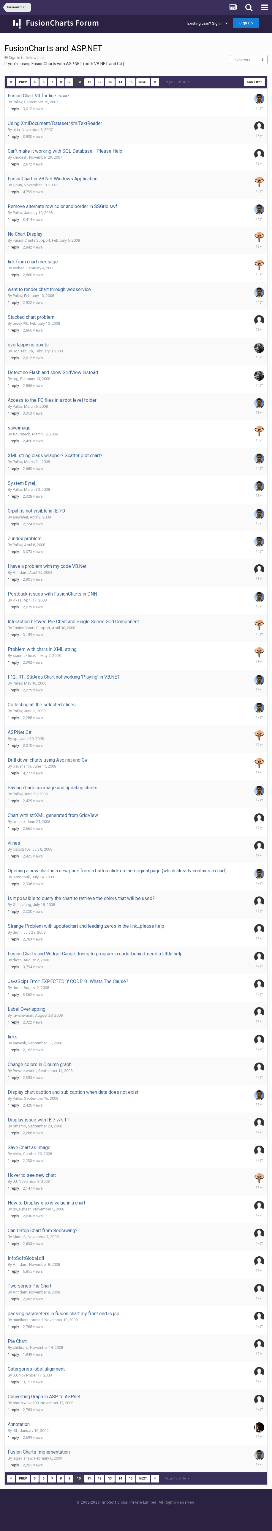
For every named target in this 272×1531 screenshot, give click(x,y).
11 (89, 82)
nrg (15, 378)
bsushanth (22, 766)
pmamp (19, 1126)
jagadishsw (22, 1458)
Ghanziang (22, 904)
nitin (16, 129)
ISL (15, 1430)
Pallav (17, 102)
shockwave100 (26, 1403)
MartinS (19, 1237)
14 (120, 82)
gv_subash (22, 1209)
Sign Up (246, 23)
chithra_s (20, 1347)
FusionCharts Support (31, 240)
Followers (242, 59)
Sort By (254, 82)
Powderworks (25, 1070)
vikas (17, 600)
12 (99, 82)
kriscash (20, 157)
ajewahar (20, 517)
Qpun (17, 185)
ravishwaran (23, 1015)
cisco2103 (22, 849)
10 (78, 82)
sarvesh (19, 1043)
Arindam (20, 572)
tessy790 (20, 323)
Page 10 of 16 (177, 82)
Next (143, 82)
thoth (17, 932)
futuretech (21, 434)
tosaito (19, 821)
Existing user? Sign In (207, 23)
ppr (15, 738)
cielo (17, 1154)
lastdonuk (21, 877)
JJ (15, 1181)
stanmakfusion (26, 655)
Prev (23, 82)
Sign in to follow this (26, 57)
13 (110, 82)
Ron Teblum (23, 351)
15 (130, 82)
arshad (19, 268)
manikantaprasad (28, 1320)
